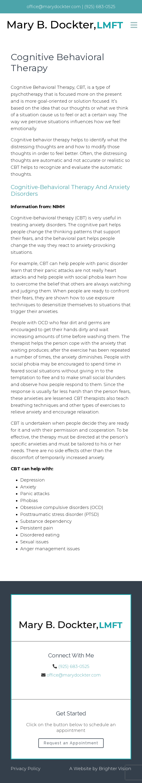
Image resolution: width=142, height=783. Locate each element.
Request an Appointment (71, 743)
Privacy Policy (26, 768)
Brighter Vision (115, 768)
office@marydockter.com (74, 675)
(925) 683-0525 (73, 666)
